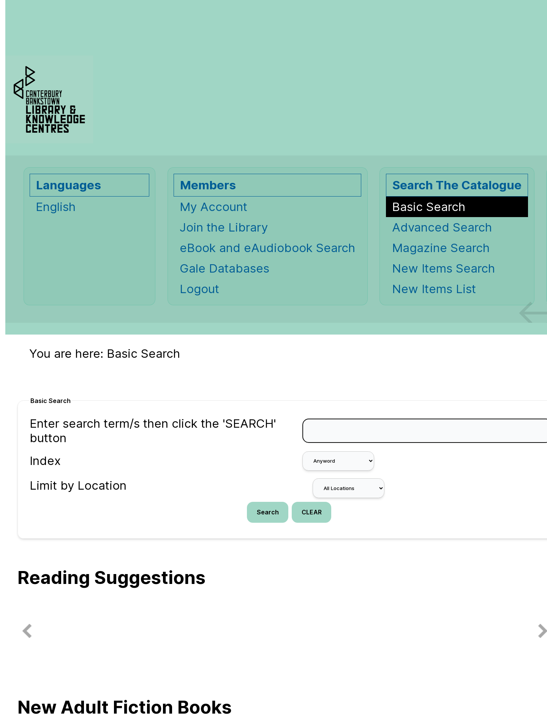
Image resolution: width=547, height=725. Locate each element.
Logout (199, 289)
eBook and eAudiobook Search (267, 248)
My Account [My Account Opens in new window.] (213, 207)
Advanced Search (442, 227)
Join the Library (224, 227)
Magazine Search (441, 248)
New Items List (434, 289)
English (56, 207)
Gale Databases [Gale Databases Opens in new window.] (224, 268)
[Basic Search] (457, 207)
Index (45, 461)
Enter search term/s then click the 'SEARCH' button (153, 430)
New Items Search (443, 268)
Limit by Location (78, 485)
